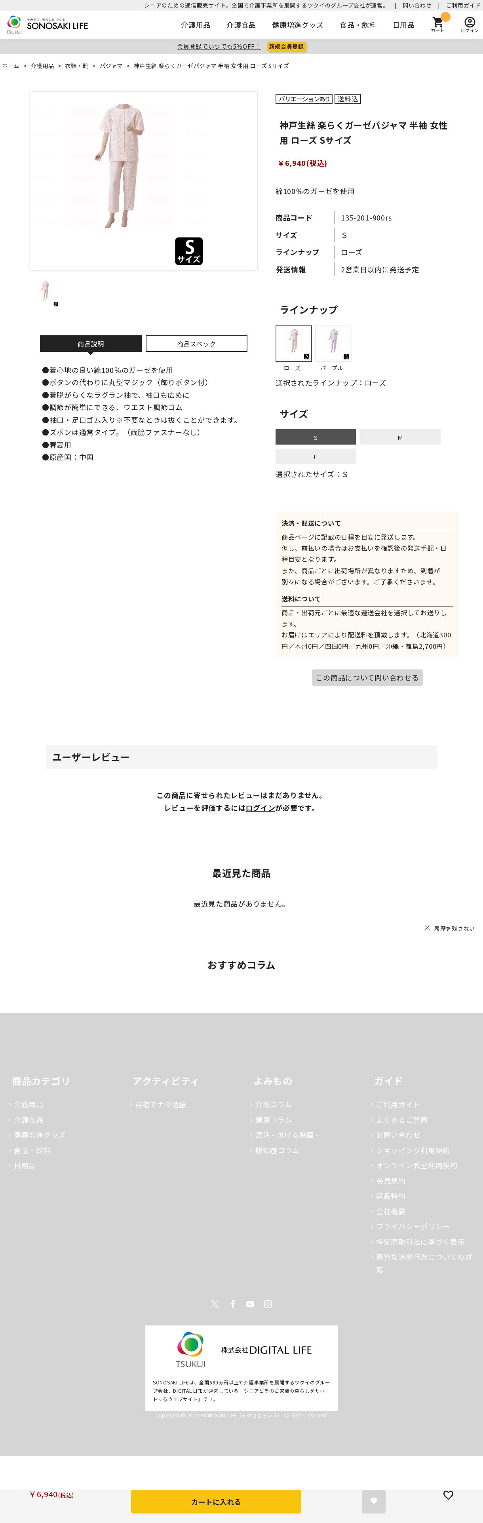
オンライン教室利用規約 (417, 1165)
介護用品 (196, 24)
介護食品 (241, 24)
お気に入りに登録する (374, 1501)
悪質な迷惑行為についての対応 (424, 1262)
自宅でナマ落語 (160, 1104)
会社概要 (391, 1211)
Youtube (250, 1304)
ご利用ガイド (463, 5)
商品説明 (91, 343)
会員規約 (391, 1180)
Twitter (215, 1304)
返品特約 (391, 1195)
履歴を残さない (454, 928)
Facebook (233, 1304)
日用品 (404, 24)
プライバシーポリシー (413, 1226)
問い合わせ (417, 5)
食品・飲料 (358, 24)
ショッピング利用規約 (413, 1150)
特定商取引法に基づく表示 (420, 1241)
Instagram (268, 1304)
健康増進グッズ (298, 24)
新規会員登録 (286, 46)
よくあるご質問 (402, 1119)
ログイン (260, 807)
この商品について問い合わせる (367, 677)
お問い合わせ (398, 1134)
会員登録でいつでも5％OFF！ (219, 46)
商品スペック (196, 343)
